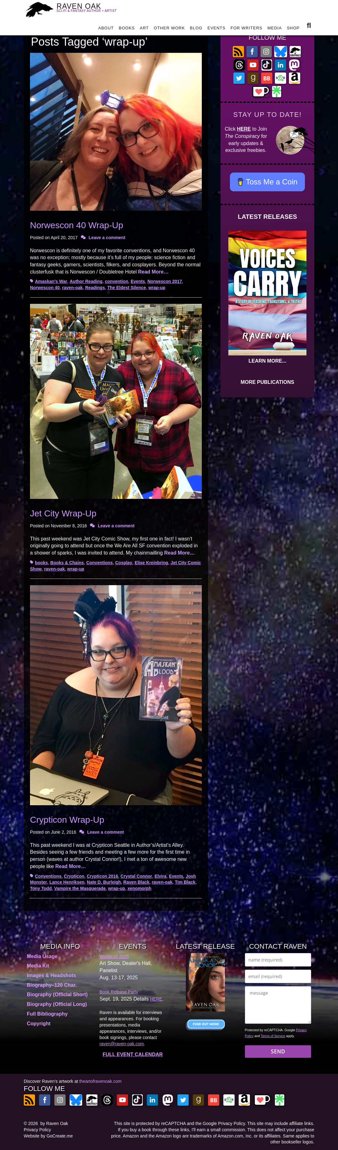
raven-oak (72, 287)
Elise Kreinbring (151, 562)
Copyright (39, 1023)
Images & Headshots (51, 975)
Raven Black (136, 882)
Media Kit (38, 965)
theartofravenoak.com (100, 1081)
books (41, 562)
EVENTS (216, 29)
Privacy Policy (37, 1129)
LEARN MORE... (267, 361)
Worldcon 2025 (114, 956)
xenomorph (139, 888)
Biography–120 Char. (52, 985)
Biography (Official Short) (57, 994)
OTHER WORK (169, 29)
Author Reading (86, 281)
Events (138, 281)
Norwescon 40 (45, 287)
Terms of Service (273, 1036)
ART (144, 29)
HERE (244, 129)
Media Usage (42, 956)
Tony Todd (41, 888)
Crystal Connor (136, 876)
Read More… (153, 271)
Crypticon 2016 (102, 876)
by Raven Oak (54, 1123)
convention (116, 281)
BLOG (196, 29)
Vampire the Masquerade (80, 888)
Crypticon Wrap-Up (67, 820)
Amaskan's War (51, 281)
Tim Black (185, 882)
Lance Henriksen (66, 882)
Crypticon (74, 876)
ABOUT (106, 29)
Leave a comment (107, 237)
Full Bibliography (47, 1014)
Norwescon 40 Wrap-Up (76, 225)
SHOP (293, 29)
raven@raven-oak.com (122, 1043)
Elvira (161, 876)
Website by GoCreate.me (48, 1135)
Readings (95, 287)
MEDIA (274, 29)
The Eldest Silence (126, 287)
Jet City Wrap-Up (63, 513)
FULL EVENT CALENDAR (132, 1054)
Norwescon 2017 (164, 281)
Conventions (99, 562)
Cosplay (123, 562)
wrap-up (156, 287)
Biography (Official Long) (57, 1004)
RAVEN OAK (90, 9)
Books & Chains (67, 562)
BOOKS (127, 29)
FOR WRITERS (246, 29)
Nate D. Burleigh (104, 882)
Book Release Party (119, 991)
